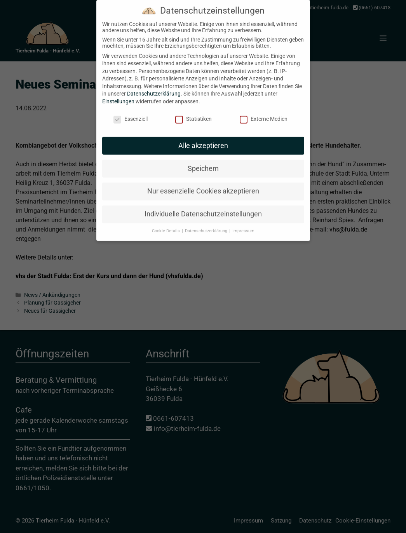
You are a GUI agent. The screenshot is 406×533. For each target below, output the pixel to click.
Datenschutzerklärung (154, 88)
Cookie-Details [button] (166, 225)
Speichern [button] (203, 162)
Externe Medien (264, 113)
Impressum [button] (243, 225)
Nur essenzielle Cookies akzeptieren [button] (203, 185)
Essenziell (130, 113)
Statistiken (193, 113)
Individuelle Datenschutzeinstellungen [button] (203, 208)
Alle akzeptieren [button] (203, 139)
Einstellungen (118, 95)
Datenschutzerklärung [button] (206, 225)
